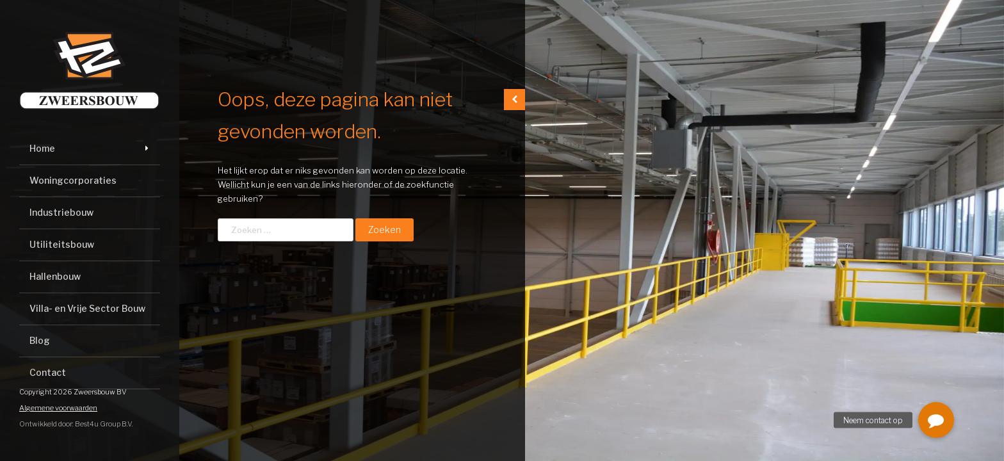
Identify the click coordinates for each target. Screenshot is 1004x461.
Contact (47, 372)
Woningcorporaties (73, 180)
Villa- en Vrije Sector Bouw (87, 308)
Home (42, 148)
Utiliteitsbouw (61, 244)
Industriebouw (61, 212)
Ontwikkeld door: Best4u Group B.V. (76, 423)
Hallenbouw (55, 276)
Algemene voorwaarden (58, 407)
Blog (39, 340)
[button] (936, 420)
